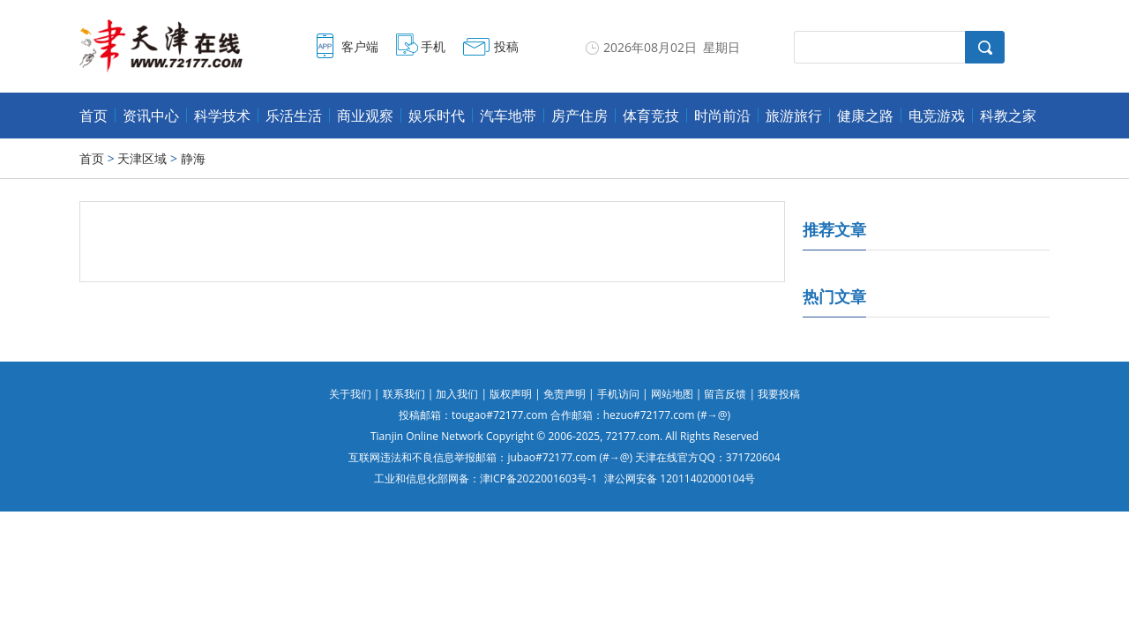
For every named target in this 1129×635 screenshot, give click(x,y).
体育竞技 (651, 115)
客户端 (359, 46)
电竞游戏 (936, 115)
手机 (433, 46)
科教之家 (1008, 115)
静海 (193, 158)
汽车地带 (508, 115)
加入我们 (457, 393)
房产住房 (579, 115)
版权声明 (511, 393)
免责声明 (564, 393)
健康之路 (865, 115)
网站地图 (672, 393)
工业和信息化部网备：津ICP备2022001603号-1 (485, 478)
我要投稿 (779, 393)
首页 (93, 115)
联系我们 (404, 393)
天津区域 (142, 158)
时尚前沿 (722, 115)
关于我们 (350, 393)
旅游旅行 (794, 115)
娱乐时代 (436, 115)
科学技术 (222, 115)
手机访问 (618, 393)
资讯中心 (151, 115)
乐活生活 (293, 115)
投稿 (506, 46)
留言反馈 (725, 393)
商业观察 (365, 115)
